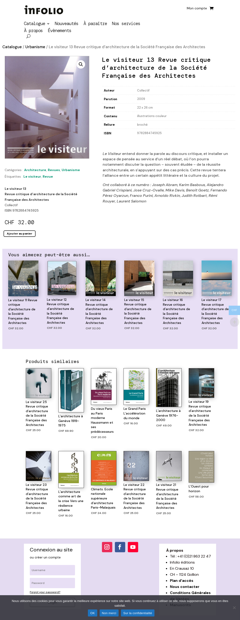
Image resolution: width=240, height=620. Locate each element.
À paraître (95, 24)
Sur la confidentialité (137, 613)
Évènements (59, 31)
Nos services (126, 24)
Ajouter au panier (19, 233)
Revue (48, 176)
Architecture (35, 170)
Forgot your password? (45, 592)
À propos (33, 31)
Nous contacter (184, 586)
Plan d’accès (181, 580)
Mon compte (197, 8)
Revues (54, 170)
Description (112, 141)
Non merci (109, 613)
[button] (81, 64)
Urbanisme (35, 46)
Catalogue (34, 24)
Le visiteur (32, 176)
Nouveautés (66, 24)
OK (92, 613)
